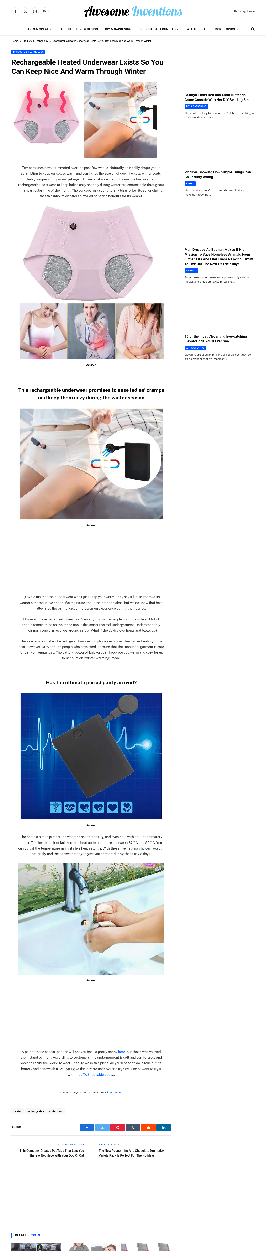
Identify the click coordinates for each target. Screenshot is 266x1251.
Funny (190, 183)
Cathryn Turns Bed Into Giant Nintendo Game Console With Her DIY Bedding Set (217, 97)
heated (18, 1111)
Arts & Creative (40, 29)
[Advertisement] (91, 563)
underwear (56, 1111)
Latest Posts (197, 29)
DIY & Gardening (118, 29)
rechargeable (35, 1111)
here (121, 1052)
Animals (191, 270)
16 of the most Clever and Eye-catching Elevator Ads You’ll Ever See (216, 338)
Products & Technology (158, 29)
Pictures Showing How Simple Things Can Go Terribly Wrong (218, 174)
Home (14, 41)
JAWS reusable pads (96, 1075)
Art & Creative (195, 348)
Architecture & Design (79, 29)
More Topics (224, 29)
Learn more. (114, 1092)
